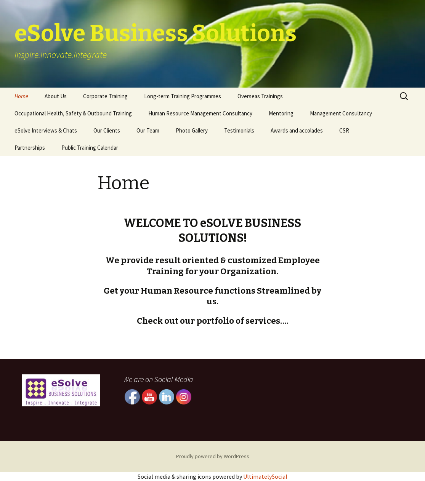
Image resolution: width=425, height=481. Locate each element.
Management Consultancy (341, 113)
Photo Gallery (192, 130)
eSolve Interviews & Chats (45, 130)
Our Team (147, 130)
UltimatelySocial (265, 476)
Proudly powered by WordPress (212, 456)
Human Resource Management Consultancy (200, 113)
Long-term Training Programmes (182, 96)
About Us (56, 96)
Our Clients (106, 130)
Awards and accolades (297, 130)
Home (21, 96)
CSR (344, 130)
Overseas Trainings (260, 96)
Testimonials (239, 130)
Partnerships (29, 147)
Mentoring (281, 113)
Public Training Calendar (89, 147)
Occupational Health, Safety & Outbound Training (73, 113)
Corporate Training (105, 96)
